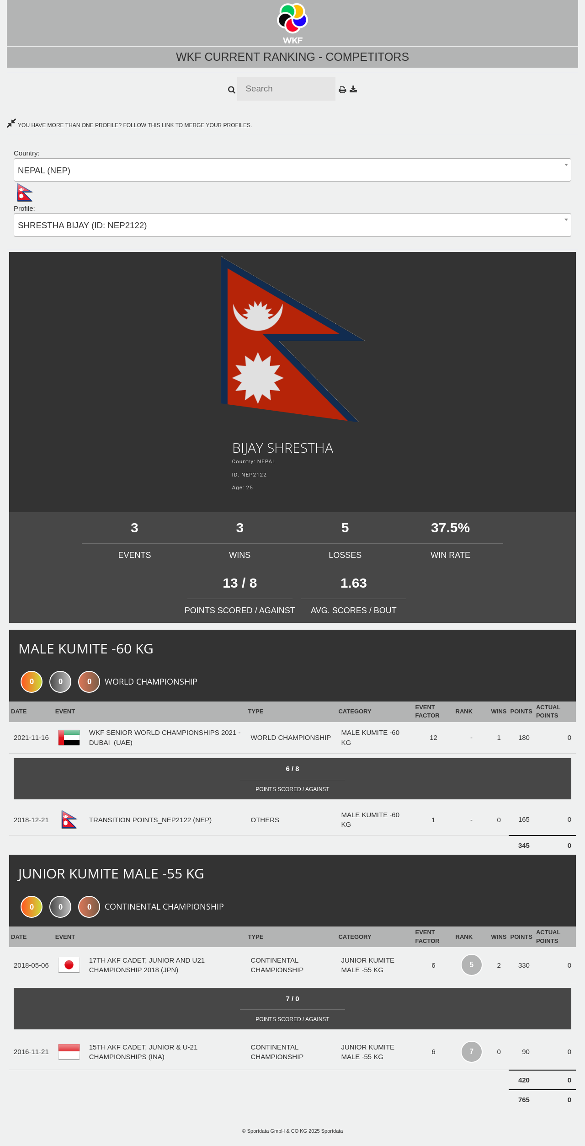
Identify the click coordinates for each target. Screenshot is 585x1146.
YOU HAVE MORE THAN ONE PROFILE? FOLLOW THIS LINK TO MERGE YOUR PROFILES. (129, 125)
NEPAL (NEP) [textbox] (44, 170)
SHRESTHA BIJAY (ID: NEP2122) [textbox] (82, 225)
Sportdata (332, 1131)
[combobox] (292, 170)
